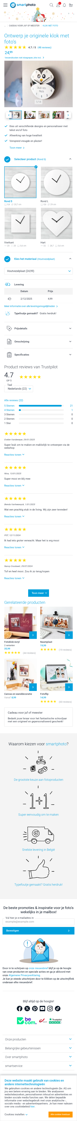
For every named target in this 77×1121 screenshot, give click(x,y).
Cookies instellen (16, 1114)
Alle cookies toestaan (60, 1114)
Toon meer (38, 593)
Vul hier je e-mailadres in (20, 917)
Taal (9, 384)
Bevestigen (12, 930)
